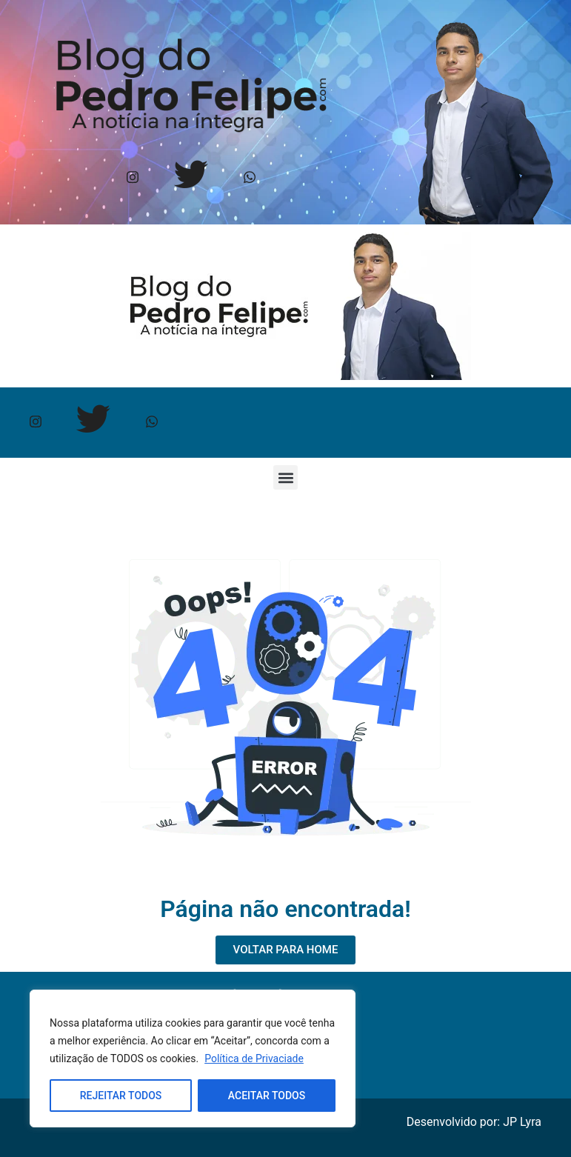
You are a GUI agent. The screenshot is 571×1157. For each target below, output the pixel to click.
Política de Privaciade (254, 1058)
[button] (285, 477)
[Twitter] (191, 178)
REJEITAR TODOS (121, 1095)
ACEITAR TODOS (266, 1095)
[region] (192, 1058)
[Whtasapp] (250, 178)
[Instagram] (133, 178)
